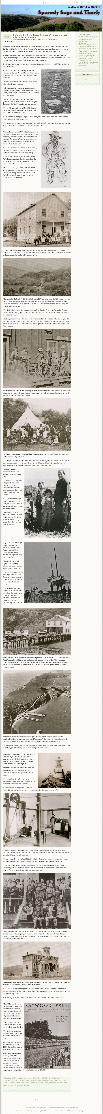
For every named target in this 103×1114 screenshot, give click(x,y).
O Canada (82, 43)
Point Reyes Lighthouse (29, 1083)
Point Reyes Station (51, 39)
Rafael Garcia (43, 1083)
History (35, 39)
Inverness (41, 39)
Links (84, 3)
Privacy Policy (93, 3)
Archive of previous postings (61, 3)
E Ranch (15, 1080)
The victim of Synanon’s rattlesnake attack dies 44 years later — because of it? (87, 47)
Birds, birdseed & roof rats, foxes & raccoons (88, 52)
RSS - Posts (83, 79)
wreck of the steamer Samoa (18, 1085)
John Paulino (58, 1080)
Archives (77, 3)
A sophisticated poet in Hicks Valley (87, 64)
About (46, 3)
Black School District (40, 1078)
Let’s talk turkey (84, 34)
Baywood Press (13, 1078)
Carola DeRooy (54, 1078)
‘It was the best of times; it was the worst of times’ (88, 37)
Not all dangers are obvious (88, 62)
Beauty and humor (85, 60)
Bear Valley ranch (26, 1078)
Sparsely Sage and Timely (24, 1111)
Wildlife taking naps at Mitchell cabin (86, 40)
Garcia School (24, 1080)
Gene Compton (35, 1080)
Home (40, 3)
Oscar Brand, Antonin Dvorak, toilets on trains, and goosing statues (87, 56)
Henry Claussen (47, 1080)
